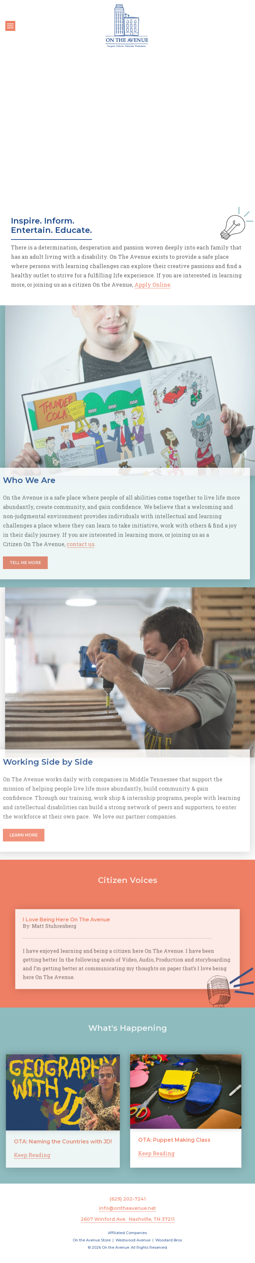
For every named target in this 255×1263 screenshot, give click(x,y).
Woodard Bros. (169, 1240)
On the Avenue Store (92, 1240)
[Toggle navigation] (10, 26)
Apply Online (152, 284)
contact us (53, 543)
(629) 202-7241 (128, 1199)
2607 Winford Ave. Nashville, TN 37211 (128, 1219)
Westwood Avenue (133, 1240)
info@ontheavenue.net (127, 1208)
